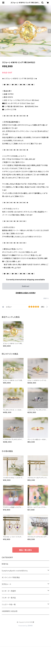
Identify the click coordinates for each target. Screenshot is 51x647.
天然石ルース (6, 584)
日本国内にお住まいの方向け (25, 293)
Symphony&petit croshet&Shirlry (15, 571)
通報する (46, 298)
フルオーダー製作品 (9, 598)
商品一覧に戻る (25, 550)
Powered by (26, 626)
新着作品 (5, 564)
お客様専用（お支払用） (10, 611)
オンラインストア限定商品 (11, 577)
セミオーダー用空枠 (9, 591)
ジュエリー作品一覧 (9, 604)
